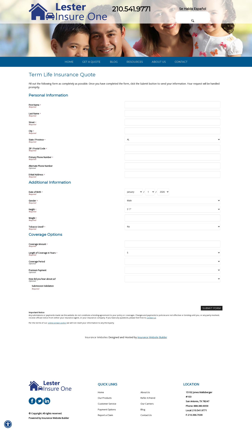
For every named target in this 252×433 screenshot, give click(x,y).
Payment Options (107, 409)
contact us (151, 341)
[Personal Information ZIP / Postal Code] (172, 172)
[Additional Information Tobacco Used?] (172, 250)
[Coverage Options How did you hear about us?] (172, 302)
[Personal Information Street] (172, 145)
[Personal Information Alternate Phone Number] (172, 189)
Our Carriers (147, 403)
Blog (143, 409)
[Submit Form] (212, 332)
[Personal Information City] (172, 154)
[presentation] (58, 320)
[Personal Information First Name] (172, 128)
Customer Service (107, 403)
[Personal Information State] (172, 163)
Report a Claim (105, 415)
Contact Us (146, 415)
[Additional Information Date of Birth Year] (163, 215)
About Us (145, 392)
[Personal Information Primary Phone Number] (172, 180)
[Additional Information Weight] (172, 241)
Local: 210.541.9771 (196, 410)
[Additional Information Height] (172, 232)
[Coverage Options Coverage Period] (172, 285)
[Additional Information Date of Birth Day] (150, 215)
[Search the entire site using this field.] (193, 14)
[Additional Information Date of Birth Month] (133, 215)
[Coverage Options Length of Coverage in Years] (172, 276)
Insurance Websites (96, 360)
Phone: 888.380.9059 (197, 405)
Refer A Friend (148, 398)
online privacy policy (57, 346)
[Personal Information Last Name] (172, 137)
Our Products (105, 398)
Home (101, 392)
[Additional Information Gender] (172, 224)
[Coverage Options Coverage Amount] (172, 267)
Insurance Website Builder (152, 360)
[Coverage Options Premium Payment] (172, 293)
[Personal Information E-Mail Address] (172, 198)
